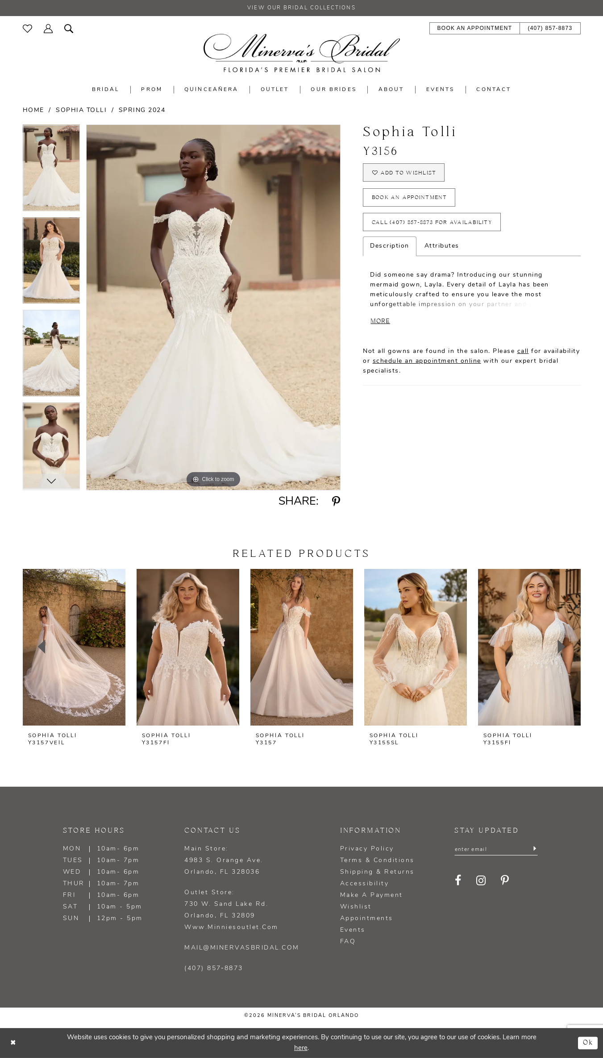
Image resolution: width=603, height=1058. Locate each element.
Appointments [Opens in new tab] (366, 918)
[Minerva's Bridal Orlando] (302, 53)
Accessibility (364, 883)
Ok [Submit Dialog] (588, 1042)
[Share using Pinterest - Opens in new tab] (336, 502)
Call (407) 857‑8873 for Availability (432, 224)
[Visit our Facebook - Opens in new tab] (458, 881)
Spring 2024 (142, 110)
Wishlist (356, 907)
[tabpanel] (51, 171)
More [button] (381, 324)
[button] (48, 27)
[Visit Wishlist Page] (27, 28)
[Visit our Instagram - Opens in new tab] (481, 881)
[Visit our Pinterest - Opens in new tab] (505, 881)
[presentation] (74, 647)
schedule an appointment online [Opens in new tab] (427, 364)
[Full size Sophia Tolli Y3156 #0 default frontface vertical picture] (213, 307)
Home (33, 110)
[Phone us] (550, 28)
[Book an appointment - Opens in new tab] (475, 28)
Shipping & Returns (377, 872)
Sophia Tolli (81, 110)
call (523, 354)
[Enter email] (496, 849)
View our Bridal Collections (302, 8)
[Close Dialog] (13, 1043)
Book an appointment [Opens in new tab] (410, 199)
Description (389, 248)
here (301, 1048)
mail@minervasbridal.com (241, 948)
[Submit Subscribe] (535, 849)
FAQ (348, 941)
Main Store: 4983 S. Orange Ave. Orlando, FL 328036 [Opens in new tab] (223, 860)
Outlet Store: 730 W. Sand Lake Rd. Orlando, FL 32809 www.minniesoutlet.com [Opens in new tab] (231, 910)
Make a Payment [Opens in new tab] (371, 895)
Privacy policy (367, 849)
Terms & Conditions (377, 860)
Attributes (441, 248)
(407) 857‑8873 (213, 968)
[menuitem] (27, 28)
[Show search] (68, 27)
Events (353, 930)
